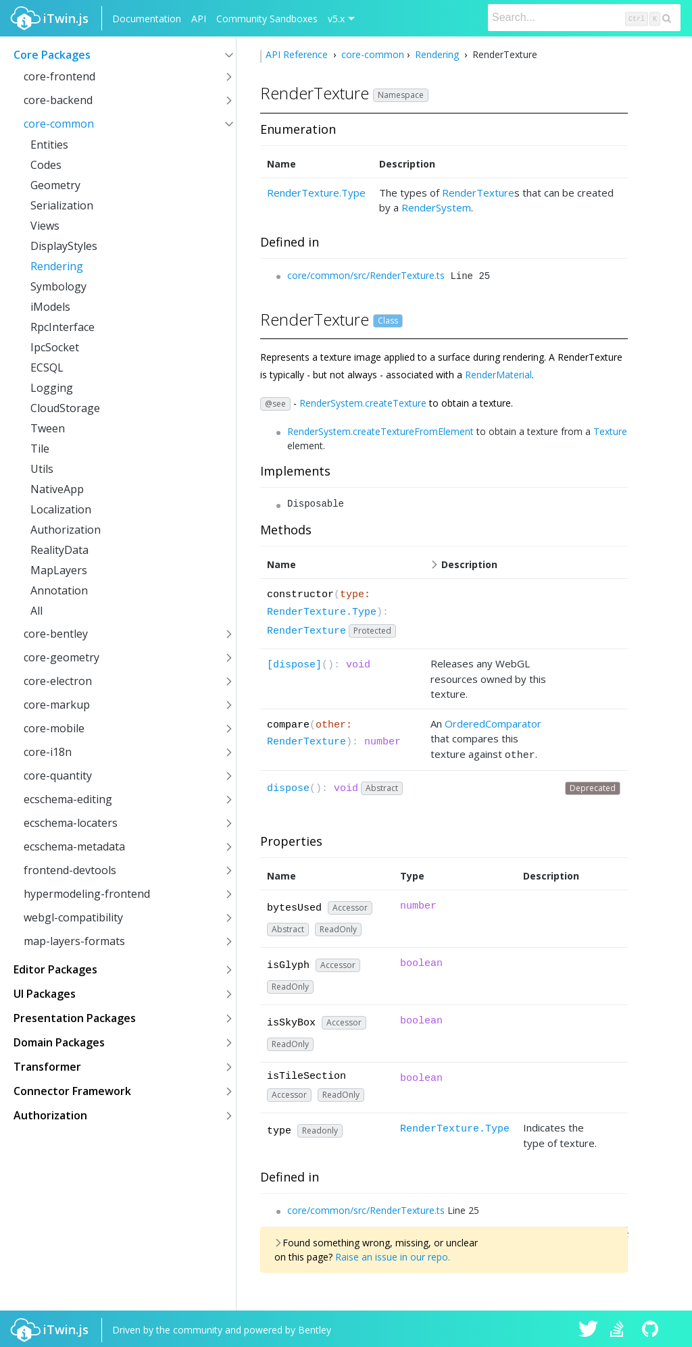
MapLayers (58, 570)
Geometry (55, 185)
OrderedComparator (493, 723)
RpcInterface (62, 327)
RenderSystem (436, 207)
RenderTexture (478, 192)
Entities (49, 144)
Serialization (61, 205)
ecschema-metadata (74, 846)
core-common (59, 123)
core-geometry (61, 657)
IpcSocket (54, 347)
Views (44, 225)
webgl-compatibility (73, 917)
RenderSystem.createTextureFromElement (380, 431)
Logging (51, 387)
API (198, 18)
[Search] (584, 17)
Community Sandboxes (267, 18)
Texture (610, 431)
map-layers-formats (74, 941)
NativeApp (57, 489)
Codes (45, 164)
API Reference (298, 54)
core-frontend (59, 76)
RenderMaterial (498, 374)
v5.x (336, 18)
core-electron (58, 681)
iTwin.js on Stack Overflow (620, 1328)
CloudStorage (65, 408)
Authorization (65, 529)
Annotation (59, 590)
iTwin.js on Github (652, 1328)
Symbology (58, 286)
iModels (50, 306)
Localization (60, 509)
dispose (288, 786)
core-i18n (48, 751)
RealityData (59, 549)
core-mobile (54, 728)
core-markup (57, 704)
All (36, 610)
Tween (47, 428)
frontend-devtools (70, 870)
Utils (41, 468)
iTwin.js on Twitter (588, 1328)
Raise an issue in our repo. (392, 1254)
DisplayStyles (63, 245)
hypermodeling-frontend (87, 893)
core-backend (58, 100)
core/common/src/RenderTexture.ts (366, 275)
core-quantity (58, 775)
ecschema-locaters (71, 822)
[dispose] (294, 665)
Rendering (56, 266)
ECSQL (47, 367)
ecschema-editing (68, 799)
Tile (39, 448)
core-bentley (56, 633)
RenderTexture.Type (316, 192)
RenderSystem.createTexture (362, 403)
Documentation (146, 18)
